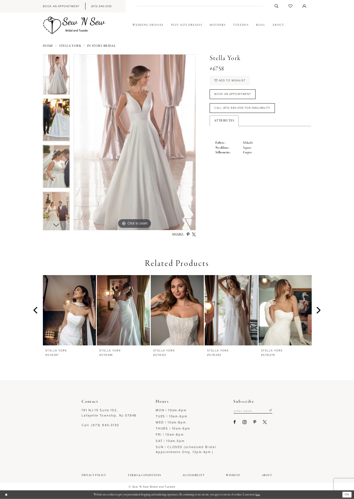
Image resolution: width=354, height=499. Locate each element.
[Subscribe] (270, 410)
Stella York (70, 46)
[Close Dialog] (6, 494)
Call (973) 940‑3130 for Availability (242, 108)
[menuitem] (61, 6)
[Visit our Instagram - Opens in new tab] (245, 422)
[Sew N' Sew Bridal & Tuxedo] (74, 25)
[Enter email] (252, 410)
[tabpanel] (56, 76)
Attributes (224, 121)
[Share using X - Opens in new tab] (194, 235)
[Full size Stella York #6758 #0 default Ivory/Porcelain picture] (135, 142)
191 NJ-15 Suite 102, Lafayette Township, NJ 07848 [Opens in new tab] (109, 413)
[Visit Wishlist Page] (290, 6)
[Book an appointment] (61, 6)
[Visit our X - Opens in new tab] (265, 422)
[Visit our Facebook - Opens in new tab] (234, 422)
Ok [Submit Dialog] (347, 494)
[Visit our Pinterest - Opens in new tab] (254, 422)
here (258, 495)
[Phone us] (101, 6)
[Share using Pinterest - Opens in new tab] (188, 235)
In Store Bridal (101, 46)
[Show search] (276, 6)
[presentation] (69, 310)
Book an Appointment (232, 94)
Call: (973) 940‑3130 (100, 425)
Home (48, 46)
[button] (304, 6)
